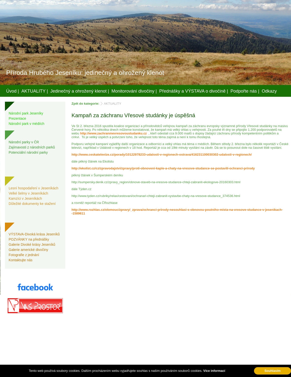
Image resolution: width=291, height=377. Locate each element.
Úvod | (12, 91)
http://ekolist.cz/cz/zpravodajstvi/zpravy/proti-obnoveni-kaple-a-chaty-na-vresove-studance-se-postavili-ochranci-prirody (163, 168)
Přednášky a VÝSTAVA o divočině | (193, 91)
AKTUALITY (112, 103)
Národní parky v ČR (24, 142)
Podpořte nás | (245, 91)
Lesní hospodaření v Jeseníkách (33, 188)
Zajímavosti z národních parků (32, 147)
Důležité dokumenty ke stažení (32, 204)
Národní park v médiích (26, 124)
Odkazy (269, 91)
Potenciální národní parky (28, 152)
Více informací (214, 371)
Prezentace (17, 118)
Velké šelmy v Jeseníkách (28, 193)
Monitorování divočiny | (134, 91)
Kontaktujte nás (21, 260)
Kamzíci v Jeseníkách (25, 198)
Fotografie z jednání (24, 255)
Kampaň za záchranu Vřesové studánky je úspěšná (133, 115)
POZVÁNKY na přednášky (29, 239)
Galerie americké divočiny (28, 250)
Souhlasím (272, 371)
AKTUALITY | (34, 91)
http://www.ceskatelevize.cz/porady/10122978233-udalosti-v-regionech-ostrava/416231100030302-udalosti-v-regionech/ (162, 154)
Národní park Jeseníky (26, 113)
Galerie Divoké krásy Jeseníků (32, 244)
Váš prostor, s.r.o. (140, 372)
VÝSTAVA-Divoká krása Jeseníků (34, 234)
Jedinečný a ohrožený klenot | (79, 91)
